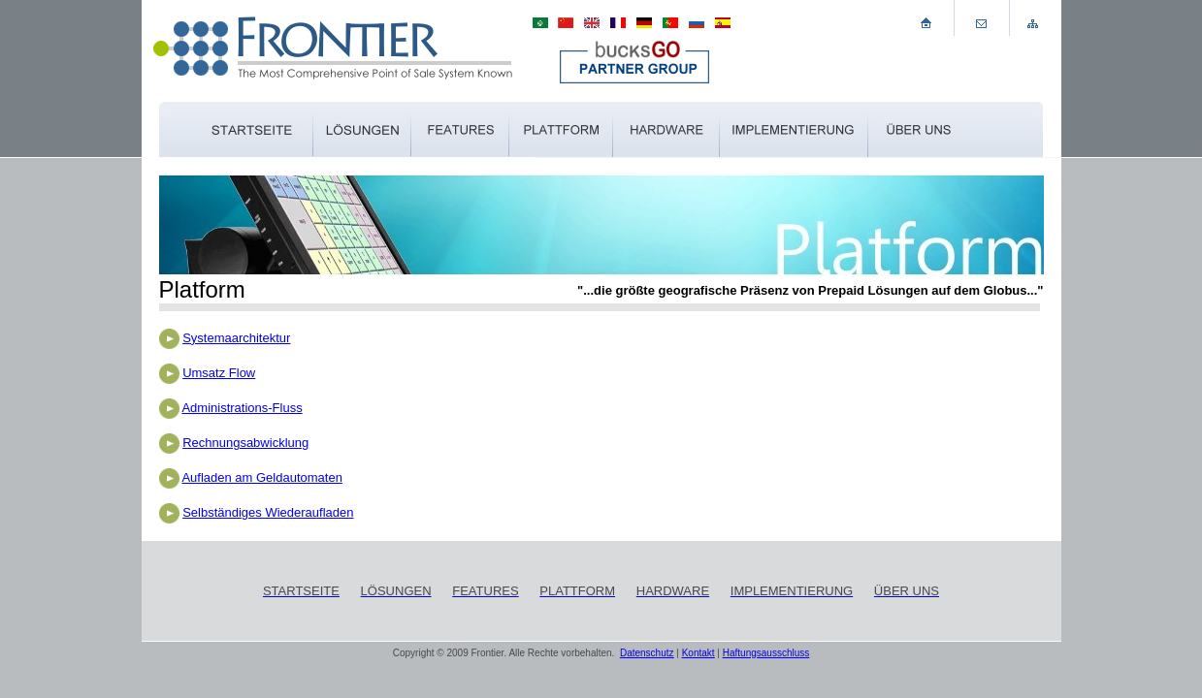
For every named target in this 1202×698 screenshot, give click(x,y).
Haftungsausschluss (766, 653)
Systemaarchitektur (236, 338)
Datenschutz (647, 653)
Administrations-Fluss (241, 407)
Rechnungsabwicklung (245, 442)
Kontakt (698, 653)
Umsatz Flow (218, 372)
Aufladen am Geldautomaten (261, 477)
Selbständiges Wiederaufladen (267, 512)
